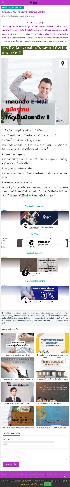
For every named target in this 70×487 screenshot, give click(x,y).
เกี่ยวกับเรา (5, 474)
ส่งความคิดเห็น (11, 464)
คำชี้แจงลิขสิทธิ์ (52, 474)
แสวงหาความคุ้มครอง (19, 474)
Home (4, 7)
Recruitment (13, 7)
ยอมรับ (48, 484)
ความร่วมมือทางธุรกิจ (37, 474)
